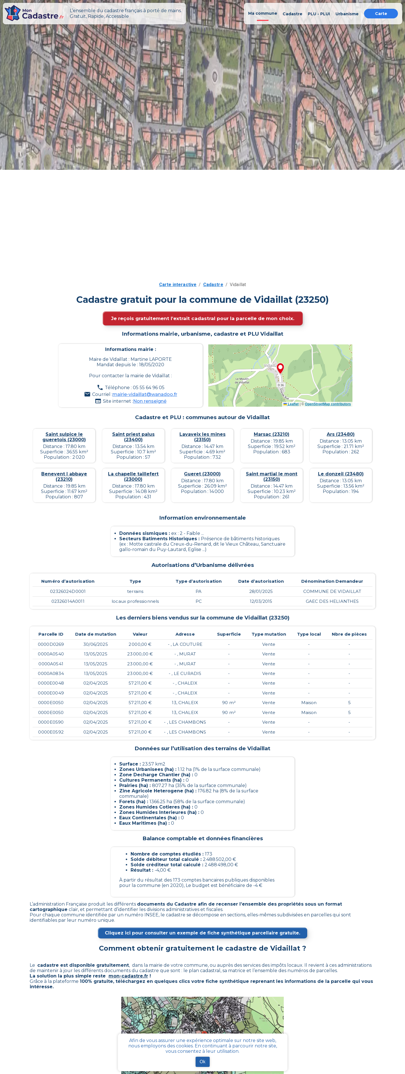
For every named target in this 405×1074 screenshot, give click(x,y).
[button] (280, 369)
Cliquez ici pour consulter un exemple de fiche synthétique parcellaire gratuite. (202, 933)
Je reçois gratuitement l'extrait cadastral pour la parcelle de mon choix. (202, 318)
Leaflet (291, 404)
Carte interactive (178, 284)
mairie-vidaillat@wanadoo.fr (144, 394)
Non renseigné (149, 401)
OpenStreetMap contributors (328, 404)
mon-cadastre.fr (128, 976)
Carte (381, 13)
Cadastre (213, 284)
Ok (202, 1061)
